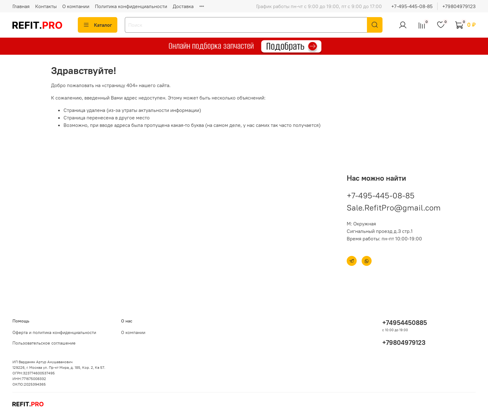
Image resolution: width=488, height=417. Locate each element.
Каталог (97, 25)
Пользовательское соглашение (44, 343)
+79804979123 (459, 6)
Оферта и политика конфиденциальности (54, 332)
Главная (21, 6)
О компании (75, 6)
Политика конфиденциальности (131, 6)
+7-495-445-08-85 (412, 6)
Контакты (46, 6)
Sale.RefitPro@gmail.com (394, 207)
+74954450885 (404, 322)
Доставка (183, 6)
